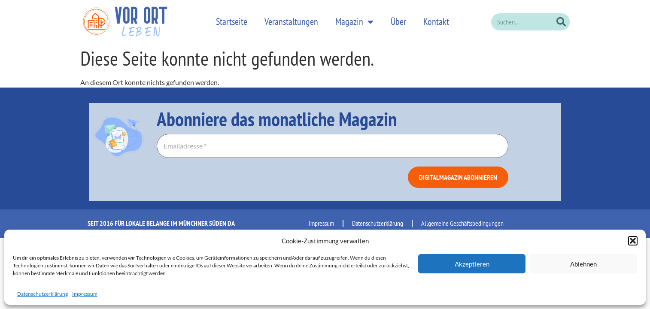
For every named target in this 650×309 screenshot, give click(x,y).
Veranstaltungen (291, 19)
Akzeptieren (472, 264)
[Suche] (561, 19)
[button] (633, 240)
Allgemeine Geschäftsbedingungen (462, 219)
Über (398, 19)
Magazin (354, 19)
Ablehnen (583, 264)
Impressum (84, 294)
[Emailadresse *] (332, 142)
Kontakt (436, 19)
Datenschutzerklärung (42, 294)
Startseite (231, 19)
